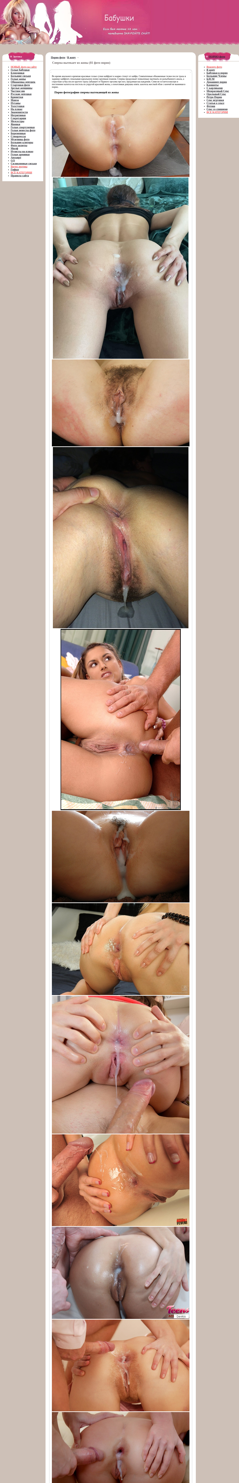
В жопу (71, 57)
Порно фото (58, 57)
